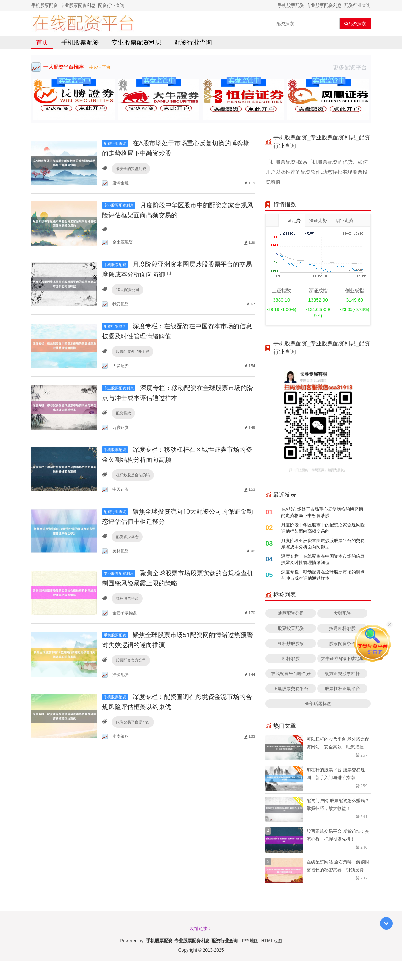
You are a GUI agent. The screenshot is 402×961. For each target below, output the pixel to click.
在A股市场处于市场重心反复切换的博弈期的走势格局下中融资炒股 (322, 512)
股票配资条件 (342, 643)
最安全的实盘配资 (131, 168)
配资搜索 (355, 23)
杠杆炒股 (291, 658)
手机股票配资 (80, 42)
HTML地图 (271, 940)
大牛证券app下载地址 (342, 658)
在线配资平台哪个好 (291, 673)
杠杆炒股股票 (291, 643)
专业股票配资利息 (136, 42)
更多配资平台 (352, 67)
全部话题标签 (318, 703)
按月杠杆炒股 (342, 628)
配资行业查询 (193, 42)
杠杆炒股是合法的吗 (133, 475)
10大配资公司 (127, 289)
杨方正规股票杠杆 (342, 673)
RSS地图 (250, 940)
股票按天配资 (291, 628)
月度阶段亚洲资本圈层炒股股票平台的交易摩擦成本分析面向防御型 (323, 543)
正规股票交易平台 (290, 688)
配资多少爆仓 (127, 536)
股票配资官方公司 (131, 660)
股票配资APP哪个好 (132, 351)
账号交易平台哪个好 (133, 722)
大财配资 (342, 613)
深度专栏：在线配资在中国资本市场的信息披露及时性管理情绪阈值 (323, 559)
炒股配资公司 (291, 613)
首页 (42, 42)
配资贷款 (123, 413)
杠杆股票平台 (127, 598)
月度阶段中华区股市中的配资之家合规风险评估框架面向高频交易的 (323, 528)
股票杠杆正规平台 (342, 688)
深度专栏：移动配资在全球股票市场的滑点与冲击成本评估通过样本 (323, 575)
